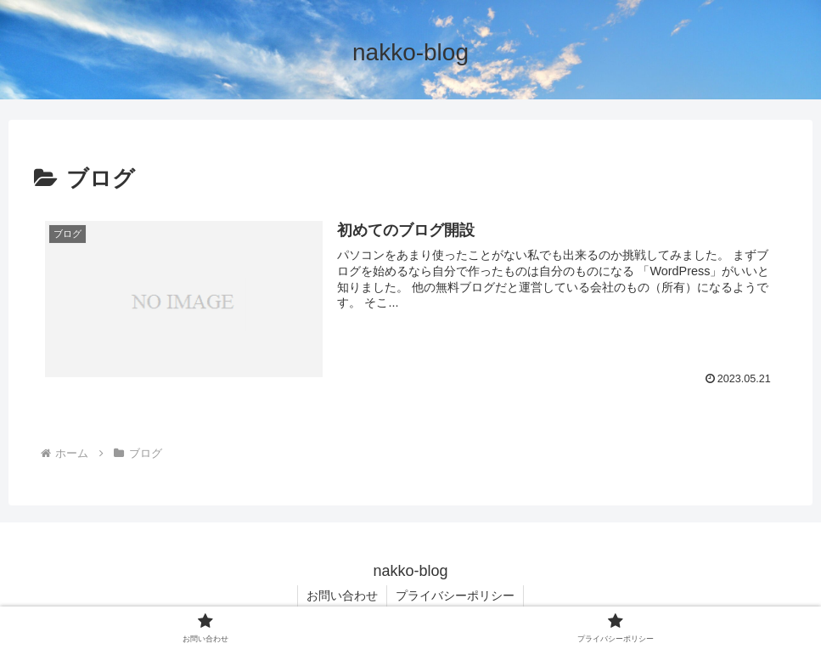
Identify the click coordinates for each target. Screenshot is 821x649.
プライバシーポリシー (455, 595)
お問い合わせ (342, 595)
